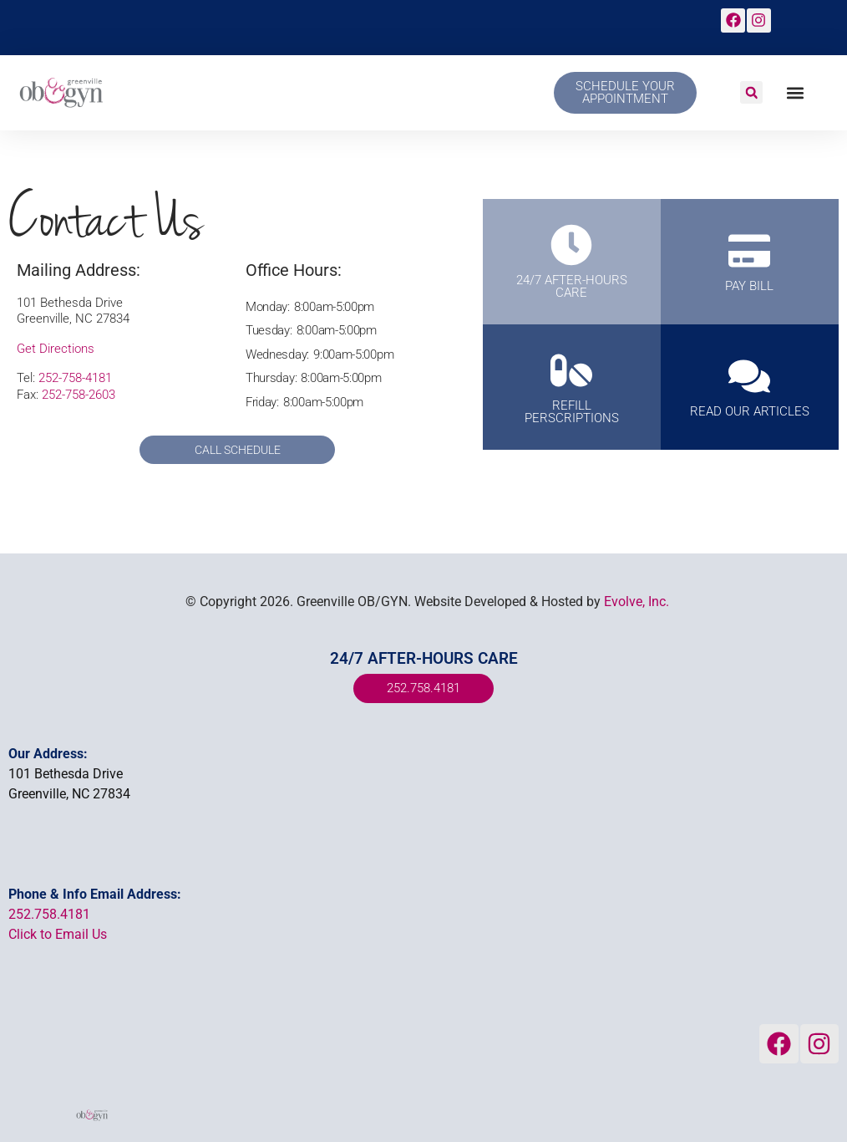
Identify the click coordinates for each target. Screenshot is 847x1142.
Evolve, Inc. (636, 601)
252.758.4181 (49, 914)
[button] (751, 92)
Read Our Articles (749, 412)
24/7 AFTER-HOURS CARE (571, 286)
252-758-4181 (75, 377)
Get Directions (55, 348)
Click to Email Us (57, 934)
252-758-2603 (78, 394)
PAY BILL (749, 286)
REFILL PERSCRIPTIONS (572, 412)
